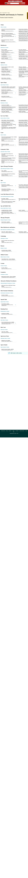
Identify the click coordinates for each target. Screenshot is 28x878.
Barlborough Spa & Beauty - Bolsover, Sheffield (8, 276)
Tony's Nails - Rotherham (5, 111)
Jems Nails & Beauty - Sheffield (6, 250)
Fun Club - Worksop (4, 267)
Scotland (17, 430)
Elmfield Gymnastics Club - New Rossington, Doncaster (8, 161)
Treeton (8, 12)
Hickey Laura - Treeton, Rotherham (6, 109)
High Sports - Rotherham (5, 144)
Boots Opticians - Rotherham (5, 71)
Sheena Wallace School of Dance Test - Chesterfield (7, 154)
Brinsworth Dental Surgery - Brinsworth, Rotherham (7, 40)
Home (1, 12)
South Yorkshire (4, 12)
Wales (13, 430)
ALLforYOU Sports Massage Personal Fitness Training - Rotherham (8, 174)
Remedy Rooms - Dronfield (5, 184)
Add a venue (3, 430)
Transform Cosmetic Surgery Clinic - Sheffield (8, 201)
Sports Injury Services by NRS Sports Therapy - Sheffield (8, 286)
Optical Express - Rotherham (5, 122)
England (10, 430)
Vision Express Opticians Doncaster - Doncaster (8, 124)
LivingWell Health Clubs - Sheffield (6, 210)
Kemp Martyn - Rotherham (5, 74)
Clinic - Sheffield (3, 170)
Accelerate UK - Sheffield (5, 313)
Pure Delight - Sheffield (4, 198)
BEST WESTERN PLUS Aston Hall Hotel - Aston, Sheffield (8, 139)
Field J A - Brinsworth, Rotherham (6, 35)
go (20, 3)
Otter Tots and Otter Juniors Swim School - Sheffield (7, 241)
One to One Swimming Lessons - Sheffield (7, 322)
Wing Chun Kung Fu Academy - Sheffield (7, 349)
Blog (7, 430)
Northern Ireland (22, 430)
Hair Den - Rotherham (4, 58)
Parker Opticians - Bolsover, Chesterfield (7, 120)
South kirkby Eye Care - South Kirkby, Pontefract (8, 127)
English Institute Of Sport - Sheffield (6, 212)
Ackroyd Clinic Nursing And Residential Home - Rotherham (8, 30)
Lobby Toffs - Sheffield (4, 331)
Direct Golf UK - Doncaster (5, 96)
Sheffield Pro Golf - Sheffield (5, 340)
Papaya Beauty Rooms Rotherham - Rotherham (8, 107)
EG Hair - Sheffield (4, 49)
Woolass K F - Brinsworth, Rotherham (7, 33)
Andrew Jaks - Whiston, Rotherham (6, 231)
